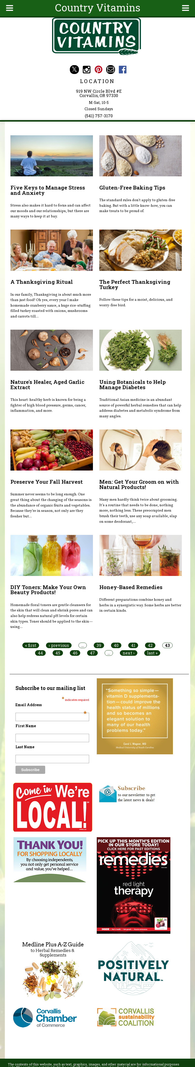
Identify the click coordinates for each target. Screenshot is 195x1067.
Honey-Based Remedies (130, 587)
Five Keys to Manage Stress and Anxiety (47, 190)
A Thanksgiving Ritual (41, 281)
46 (75, 653)
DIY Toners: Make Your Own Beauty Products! (48, 590)
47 (92, 653)
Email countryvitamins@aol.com (110, 69)
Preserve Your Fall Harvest (46, 481)
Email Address (51, 704)
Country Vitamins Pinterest (98, 69)
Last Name (24, 746)
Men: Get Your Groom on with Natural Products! (139, 484)
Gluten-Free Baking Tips (132, 187)
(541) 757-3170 (99, 115)
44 (40, 653)
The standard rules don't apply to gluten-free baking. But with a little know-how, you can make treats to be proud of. (137, 206)
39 (98, 645)
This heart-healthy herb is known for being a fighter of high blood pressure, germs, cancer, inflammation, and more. (48, 405)
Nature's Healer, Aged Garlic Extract (47, 384)
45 (57, 653)
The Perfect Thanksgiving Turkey (134, 284)
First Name (25, 725)
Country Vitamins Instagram (86, 69)
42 (150, 645)
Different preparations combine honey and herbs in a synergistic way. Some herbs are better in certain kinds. (140, 605)
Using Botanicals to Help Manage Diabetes (132, 384)
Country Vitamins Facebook (122, 69)
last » (152, 653)
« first (30, 645)
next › (129, 653)
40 (116, 645)
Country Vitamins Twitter (74, 69)
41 (133, 645)
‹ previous (59, 645)
